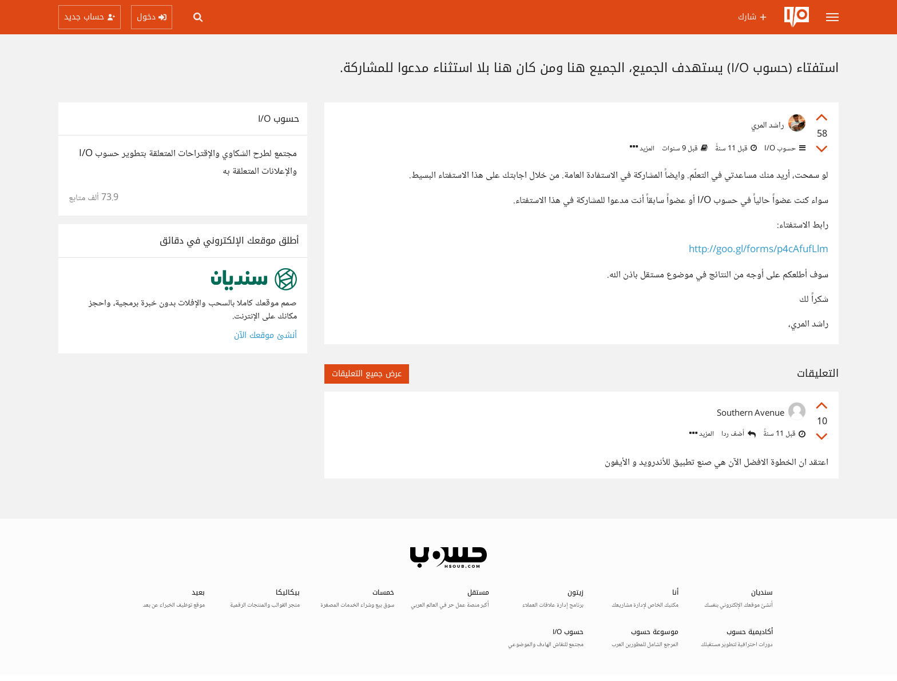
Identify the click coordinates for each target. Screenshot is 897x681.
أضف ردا (738, 434)
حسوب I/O (784, 148)
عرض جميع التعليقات (367, 373)
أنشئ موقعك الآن (265, 335)
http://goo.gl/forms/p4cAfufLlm (758, 250)
